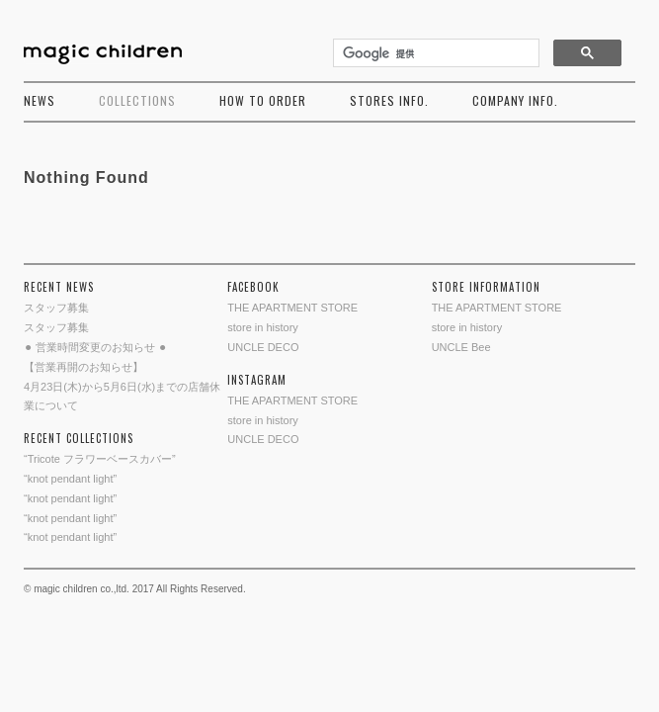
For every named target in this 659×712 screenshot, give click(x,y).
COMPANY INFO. (515, 100)
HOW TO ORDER (262, 100)
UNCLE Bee (461, 347)
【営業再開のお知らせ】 (83, 367)
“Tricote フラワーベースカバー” (100, 459)
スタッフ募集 (56, 307)
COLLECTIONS (137, 100)
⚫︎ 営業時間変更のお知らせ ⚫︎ (95, 347)
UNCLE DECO (262, 347)
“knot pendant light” (70, 479)
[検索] (434, 53)
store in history (262, 327)
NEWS (39, 100)
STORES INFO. (389, 100)
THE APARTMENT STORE (292, 307)
